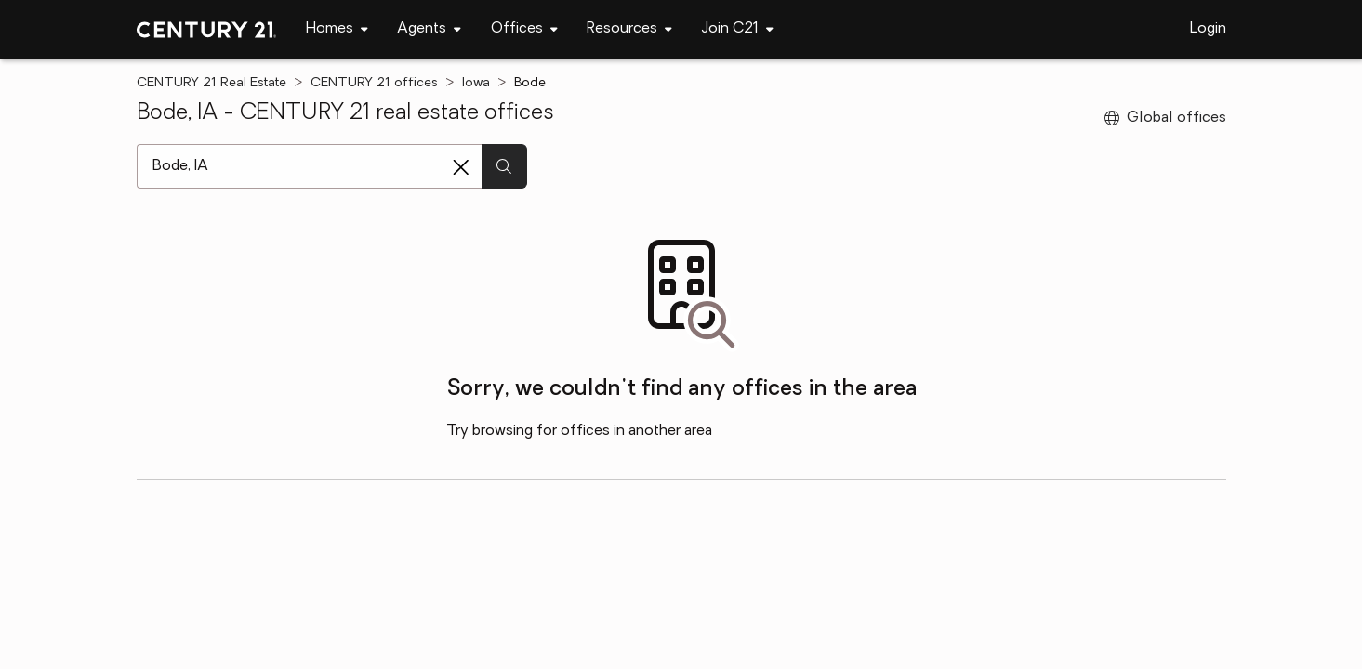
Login (1208, 28)
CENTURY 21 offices (374, 83)
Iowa (476, 83)
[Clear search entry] (461, 167)
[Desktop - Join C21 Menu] (738, 29)
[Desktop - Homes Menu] (337, 29)
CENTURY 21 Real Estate (211, 83)
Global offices (1165, 118)
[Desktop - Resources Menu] (629, 29)
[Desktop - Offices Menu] (524, 29)
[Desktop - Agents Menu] (429, 29)
